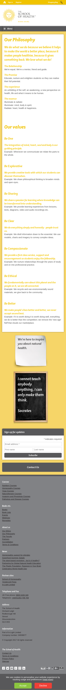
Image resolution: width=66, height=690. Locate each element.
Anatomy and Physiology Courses (16, 496)
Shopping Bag (53, 2)
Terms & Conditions (10, 545)
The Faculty (7, 536)
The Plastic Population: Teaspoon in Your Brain (21, 566)
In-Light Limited (8, 585)
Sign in (10, 2)
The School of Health (11, 649)
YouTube (11, 668)
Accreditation (7, 542)
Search (61, 2)
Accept (22, 685)
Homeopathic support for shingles (16, 555)
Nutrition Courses (9, 485)
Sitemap (5, 661)
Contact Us (33, 467)
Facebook (3, 668)
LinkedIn (23, 668)
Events (5, 515)
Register (19, 2)
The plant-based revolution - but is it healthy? (21, 560)
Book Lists (6, 512)
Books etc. (6, 506)
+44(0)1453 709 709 (20, 598)
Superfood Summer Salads (13, 558)
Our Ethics (6, 531)
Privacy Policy (8, 659)
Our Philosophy (8, 534)
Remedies (6, 520)
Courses (5, 481)
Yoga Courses (8, 491)
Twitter (7, 668)
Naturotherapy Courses (12, 494)
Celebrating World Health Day (14, 569)
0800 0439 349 (22, 595)
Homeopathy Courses (11, 488)
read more (48, 679)
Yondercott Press (9, 582)
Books (4, 510)
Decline (43, 685)
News (4, 551)
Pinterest (15, 668)
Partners (5, 539)
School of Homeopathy (11, 579)
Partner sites (8, 575)
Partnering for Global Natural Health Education (21, 563)
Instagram (19, 668)
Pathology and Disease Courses (15, 499)
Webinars (6, 518)
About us (6, 527)
